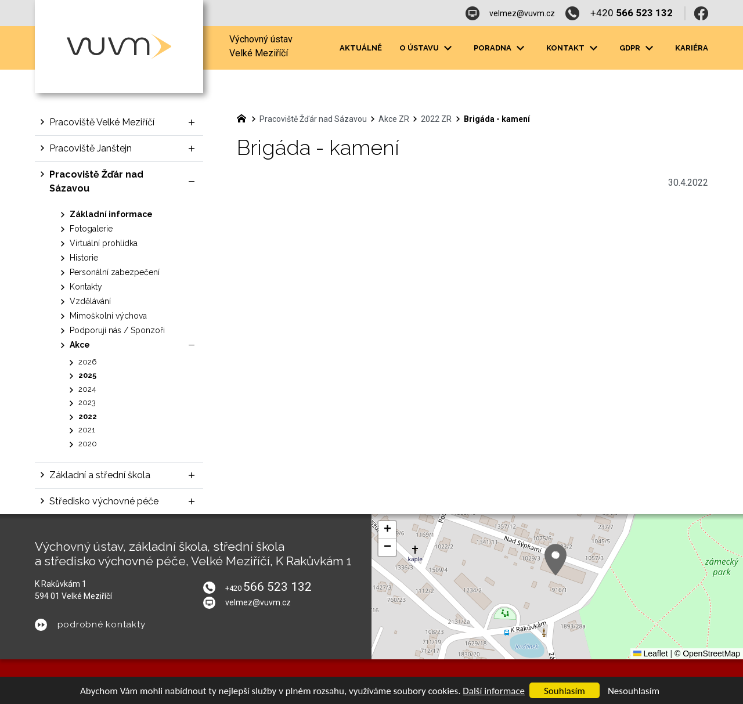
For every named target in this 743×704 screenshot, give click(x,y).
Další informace (494, 691)
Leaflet (650, 653)
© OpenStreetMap (707, 653)
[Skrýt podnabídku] (191, 181)
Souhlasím (564, 691)
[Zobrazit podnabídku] (447, 48)
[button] (555, 559)
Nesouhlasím (633, 691)
